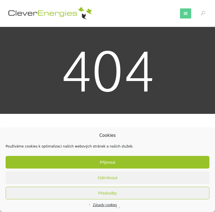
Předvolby (107, 193)
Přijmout (107, 162)
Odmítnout (107, 177)
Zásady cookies (105, 205)
